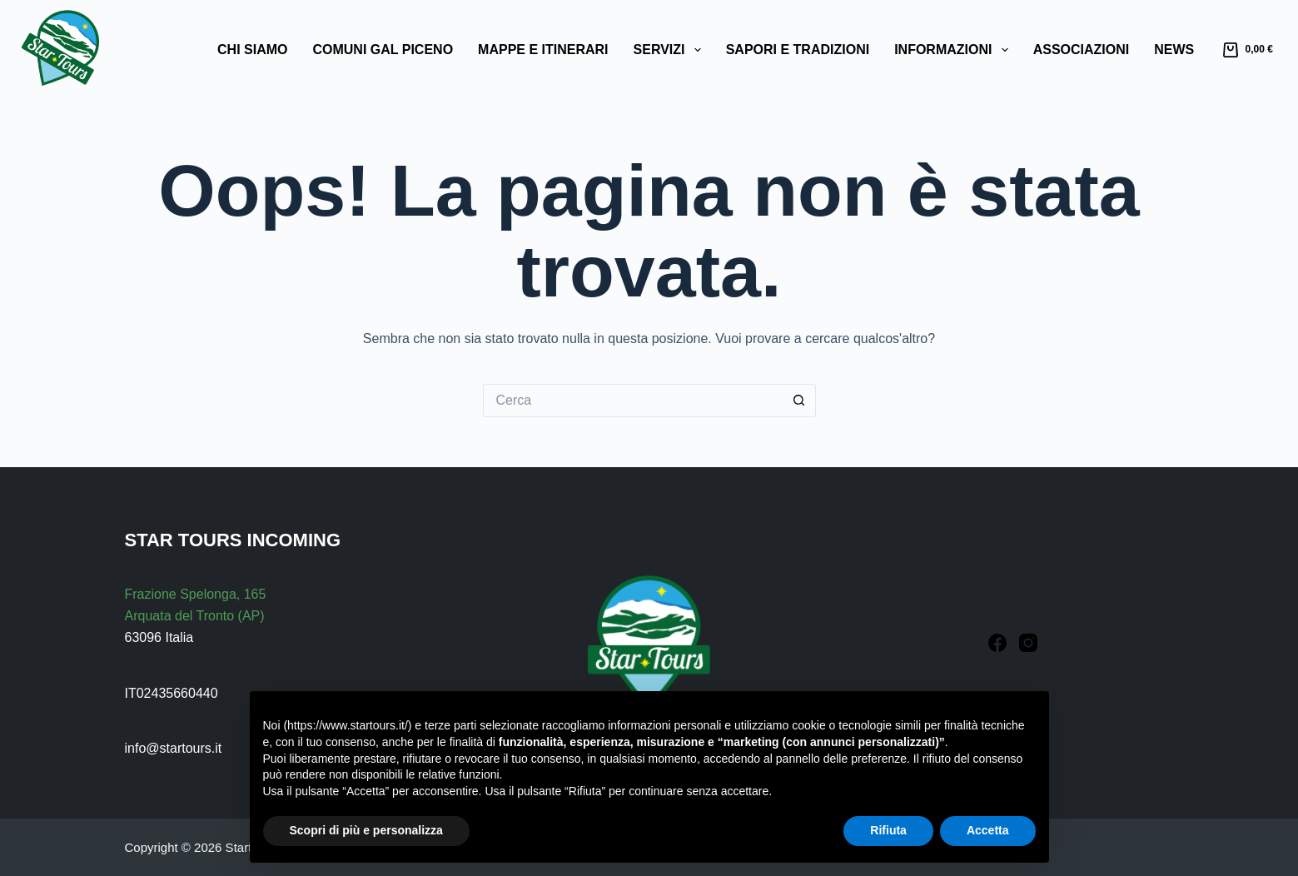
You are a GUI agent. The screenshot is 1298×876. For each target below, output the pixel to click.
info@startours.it (173, 748)
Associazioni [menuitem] (1081, 49)
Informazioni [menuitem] (954, 50)
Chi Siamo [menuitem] (252, 49)
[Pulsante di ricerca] (799, 400)
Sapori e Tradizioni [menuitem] (797, 49)
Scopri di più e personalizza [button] (366, 830)
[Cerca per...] (633, 400)
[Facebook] (997, 643)
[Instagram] (1028, 643)
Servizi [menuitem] (671, 50)
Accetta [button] (988, 830)
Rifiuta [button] (888, 830)
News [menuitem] (1174, 49)
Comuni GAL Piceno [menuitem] (382, 49)
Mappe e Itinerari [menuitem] (543, 49)
